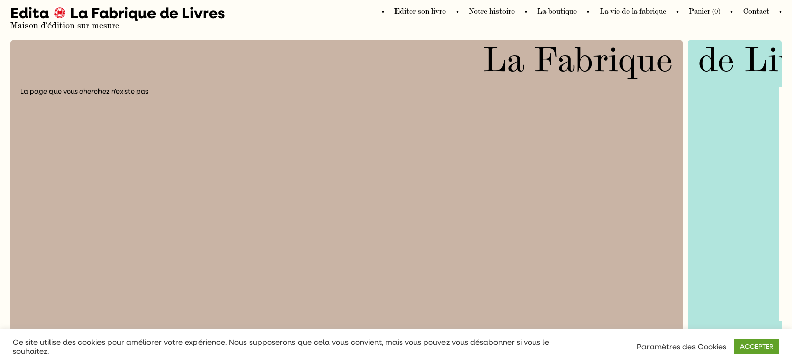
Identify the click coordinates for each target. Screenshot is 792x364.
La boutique (557, 11)
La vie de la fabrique (633, 11)
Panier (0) (704, 11)
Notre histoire (492, 11)
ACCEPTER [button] (756, 346)
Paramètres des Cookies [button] (681, 346)
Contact (756, 11)
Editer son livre (420, 11)
